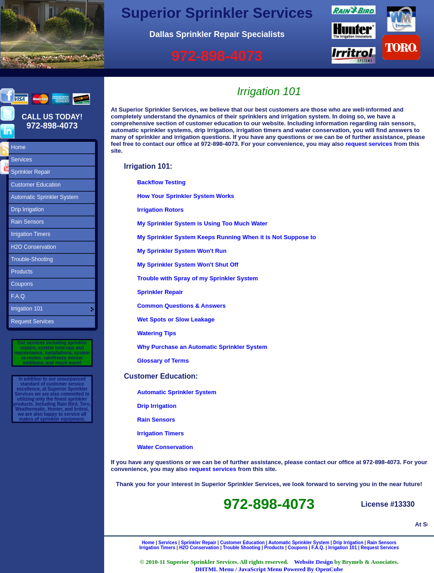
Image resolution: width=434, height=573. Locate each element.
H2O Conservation (33, 247)
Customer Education (36, 185)
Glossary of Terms (163, 360)
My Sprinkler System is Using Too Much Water (202, 223)
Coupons (22, 284)
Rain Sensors (27, 222)
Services (21, 159)
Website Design (313, 561)
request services (368, 143)
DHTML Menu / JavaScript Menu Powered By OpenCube (269, 569)
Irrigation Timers (30, 234)
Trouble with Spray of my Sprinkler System (197, 278)
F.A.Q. (18, 296)
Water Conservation (165, 447)
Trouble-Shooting (32, 259)
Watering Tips (156, 333)
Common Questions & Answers (181, 305)
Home (18, 147)
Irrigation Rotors (160, 209)
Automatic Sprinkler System (44, 197)
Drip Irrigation (27, 209)
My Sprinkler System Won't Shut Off (187, 264)
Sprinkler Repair (30, 172)
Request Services (32, 321)
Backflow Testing (161, 182)
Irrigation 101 (27, 308)
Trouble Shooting (241, 547)
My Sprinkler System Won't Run (182, 250)
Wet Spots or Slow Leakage (176, 319)
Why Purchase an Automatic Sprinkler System (202, 346)
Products (21, 271)
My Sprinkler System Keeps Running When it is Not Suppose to (226, 237)
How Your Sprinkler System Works (185, 196)
